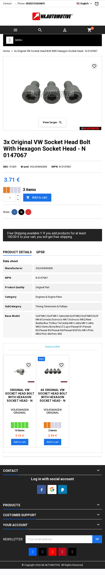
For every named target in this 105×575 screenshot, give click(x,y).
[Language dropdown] (84, 3)
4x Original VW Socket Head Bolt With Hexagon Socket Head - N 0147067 (52, 397)
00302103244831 (35, 3)
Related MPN (52, 346)
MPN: (55, 166)
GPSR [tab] (40, 252)
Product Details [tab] (17, 252)
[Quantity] (10, 198)
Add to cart (36, 198)
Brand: (25, 166)
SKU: (6, 166)
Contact (7, 3)
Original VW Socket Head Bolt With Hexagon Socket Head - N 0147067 (19, 397)
